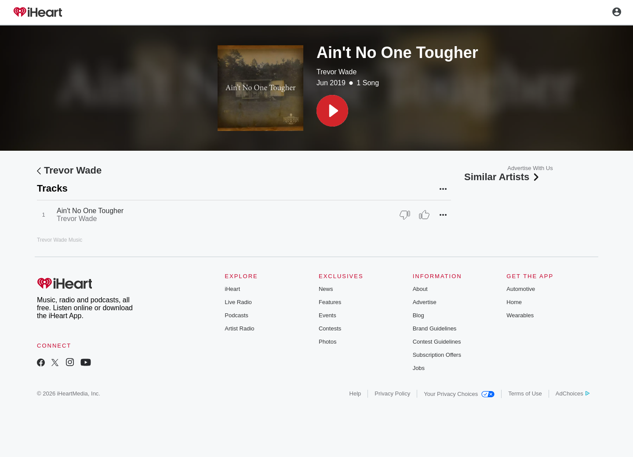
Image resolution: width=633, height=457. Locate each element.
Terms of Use (525, 393)
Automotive (520, 289)
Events (327, 315)
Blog (418, 315)
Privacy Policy (392, 393)
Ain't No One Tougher (90, 210)
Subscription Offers (437, 355)
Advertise (425, 302)
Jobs (419, 368)
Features (330, 302)
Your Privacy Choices (459, 394)
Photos (327, 341)
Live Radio (238, 302)
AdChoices (572, 393)
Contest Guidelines (437, 341)
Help (355, 393)
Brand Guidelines (435, 328)
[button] (332, 111)
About (420, 289)
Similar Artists (502, 176)
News (326, 289)
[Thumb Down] (405, 215)
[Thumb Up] (424, 215)
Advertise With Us (530, 168)
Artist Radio (239, 328)
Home (514, 302)
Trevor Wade (336, 72)
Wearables (520, 315)
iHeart (232, 289)
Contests (330, 328)
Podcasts (236, 315)
